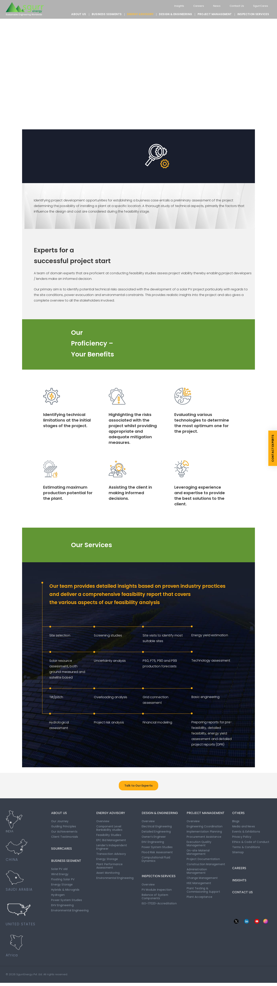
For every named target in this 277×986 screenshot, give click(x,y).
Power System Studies (66, 901)
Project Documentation (203, 861)
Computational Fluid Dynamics (156, 860)
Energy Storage (62, 886)
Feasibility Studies (108, 838)
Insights (176, 6)
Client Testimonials (64, 839)
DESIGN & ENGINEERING (175, 14)
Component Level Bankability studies (109, 831)
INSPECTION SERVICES (253, 14)
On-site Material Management (198, 854)
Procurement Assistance (204, 839)
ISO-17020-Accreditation (159, 904)
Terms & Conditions (246, 849)
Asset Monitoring (108, 874)
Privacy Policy (241, 839)
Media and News (243, 829)
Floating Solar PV (62, 881)
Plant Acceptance (199, 897)
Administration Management (197, 872)
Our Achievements (64, 834)
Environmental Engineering (70, 911)
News (214, 6)
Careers (196, 6)
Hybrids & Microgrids (65, 891)
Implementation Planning (205, 834)
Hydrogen (58, 896)
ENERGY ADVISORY (140, 14)
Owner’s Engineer (154, 839)
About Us (78, 14)
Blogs (236, 824)
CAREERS (239, 869)
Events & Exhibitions (246, 834)
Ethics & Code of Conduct (250, 844)
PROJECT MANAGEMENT (215, 14)
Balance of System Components (155, 897)
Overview (102, 824)
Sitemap (238, 854)
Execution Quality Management (199, 845)
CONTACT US (242, 894)
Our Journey (60, 824)
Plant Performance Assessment (109, 867)
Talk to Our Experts (138, 789)
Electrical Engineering (157, 829)
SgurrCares (260, 6)
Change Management (202, 879)
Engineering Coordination (204, 829)
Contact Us (235, 6)
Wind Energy (60, 876)
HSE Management (199, 884)
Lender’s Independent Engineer (111, 849)
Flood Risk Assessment (157, 854)
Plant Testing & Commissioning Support (204, 890)
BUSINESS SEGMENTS (107, 14)
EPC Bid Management (111, 842)
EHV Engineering (62, 906)
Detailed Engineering (156, 834)
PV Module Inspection (157, 891)
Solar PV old (59, 871)
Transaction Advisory (111, 856)
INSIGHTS (239, 882)
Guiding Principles (63, 829)
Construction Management (206, 866)
